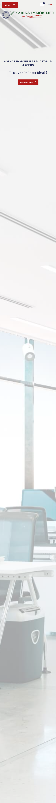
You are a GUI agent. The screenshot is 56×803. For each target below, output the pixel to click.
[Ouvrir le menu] (10, 5)
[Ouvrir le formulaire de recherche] (28, 82)
